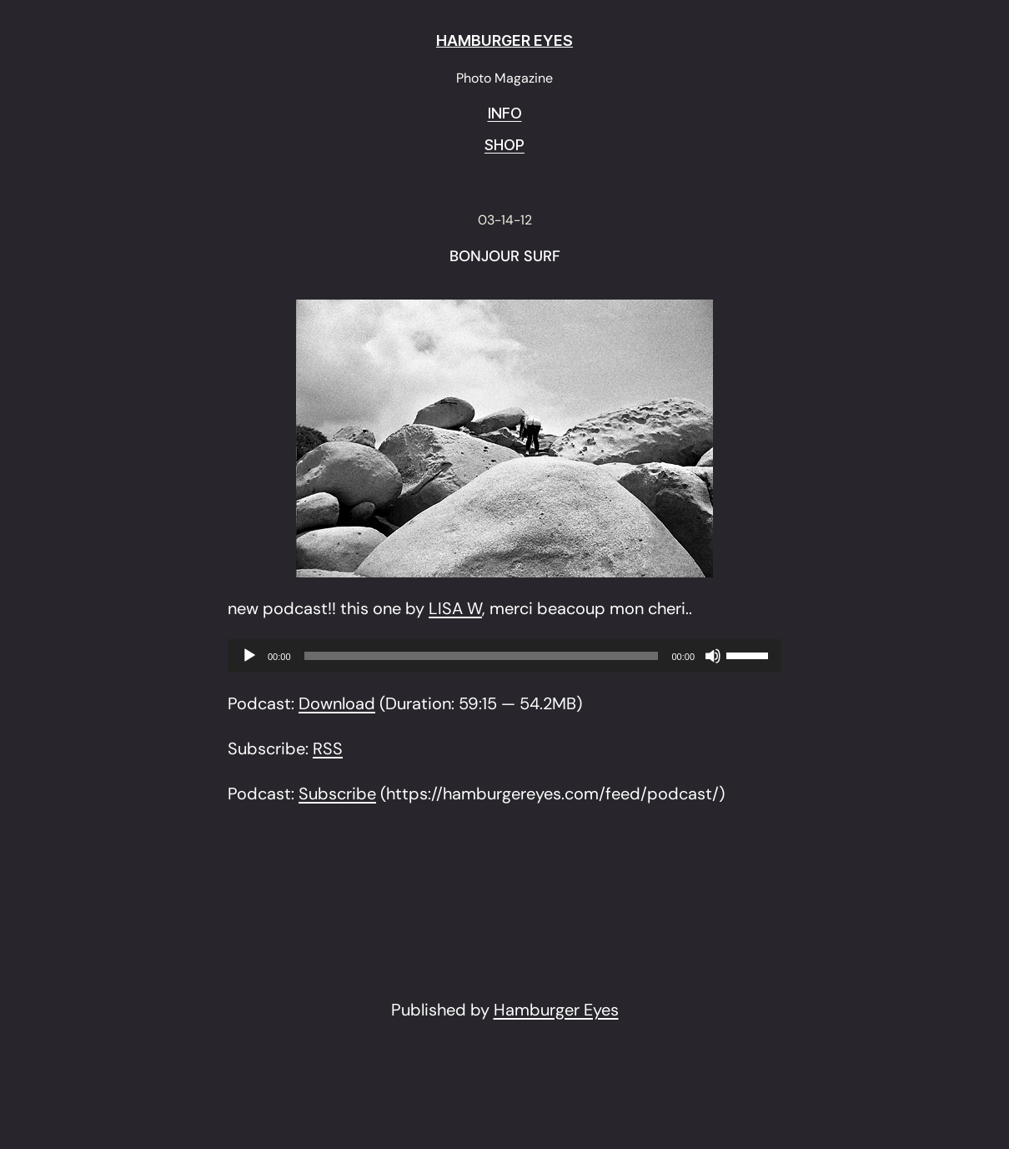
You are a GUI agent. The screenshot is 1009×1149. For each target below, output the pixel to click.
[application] (504, 656)
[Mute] (713, 656)
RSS (328, 748)
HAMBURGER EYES (504, 40)
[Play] (249, 656)
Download (337, 703)
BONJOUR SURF (504, 257)
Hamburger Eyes (556, 1009)
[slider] (481, 656)
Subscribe (337, 793)
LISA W (455, 608)
